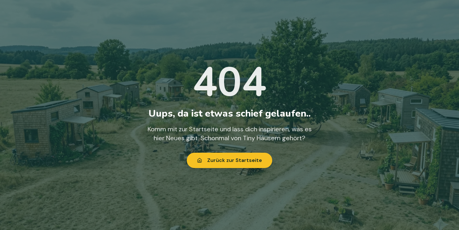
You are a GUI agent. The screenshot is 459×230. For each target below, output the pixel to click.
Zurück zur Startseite (229, 160)
